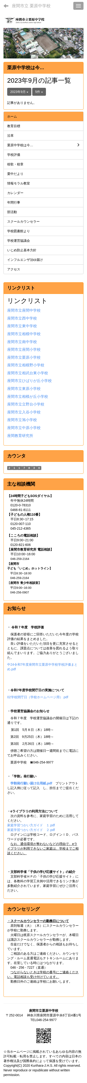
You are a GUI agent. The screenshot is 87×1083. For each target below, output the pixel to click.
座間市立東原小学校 (24, 389)
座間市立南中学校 (22, 342)
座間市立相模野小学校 (25, 365)
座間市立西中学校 (22, 318)
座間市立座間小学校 (24, 349)
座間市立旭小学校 (22, 420)
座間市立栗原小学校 (24, 357)
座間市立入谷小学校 (24, 412)
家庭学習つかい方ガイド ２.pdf (31, 830)
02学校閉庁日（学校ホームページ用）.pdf (37, 697)
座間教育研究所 (20, 436)
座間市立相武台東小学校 (27, 373)
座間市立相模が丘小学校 (27, 396)
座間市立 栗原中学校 (31, 5)
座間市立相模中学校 (24, 334)
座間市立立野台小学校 (25, 404)
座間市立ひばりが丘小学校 (29, 381)
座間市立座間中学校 (24, 310)
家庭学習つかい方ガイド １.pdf (31, 825)
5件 (39, 92)
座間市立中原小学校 (24, 428)
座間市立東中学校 (22, 326)
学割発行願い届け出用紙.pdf (31, 783)
